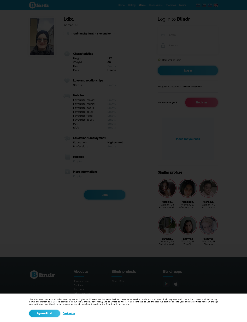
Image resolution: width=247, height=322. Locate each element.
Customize (69, 313)
